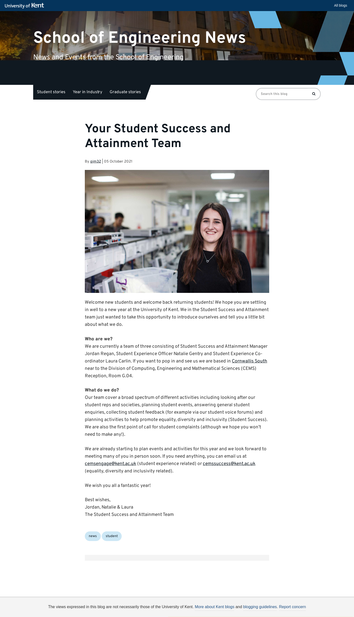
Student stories (51, 92)
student (112, 536)
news (93, 536)
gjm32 (95, 161)
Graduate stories (125, 92)
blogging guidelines (260, 607)
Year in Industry (87, 92)
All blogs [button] (340, 5)
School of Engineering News (139, 38)
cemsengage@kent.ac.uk (110, 464)
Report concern (292, 607)
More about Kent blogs (214, 607)
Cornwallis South (249, 361)
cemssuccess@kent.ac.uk (229, 464)
